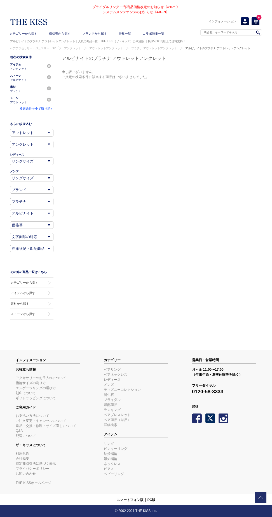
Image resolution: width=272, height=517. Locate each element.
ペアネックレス (115, 375)
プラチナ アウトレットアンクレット (154, 48)
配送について (26, 436)
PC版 (151, 500)
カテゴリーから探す (23, 33)
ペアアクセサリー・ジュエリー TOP (33, 48)
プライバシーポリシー (32, 469)
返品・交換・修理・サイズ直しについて (46, 426)
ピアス (109, 469)
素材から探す (20, 303)
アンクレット (72, 48)
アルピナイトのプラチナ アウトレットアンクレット (217, 48)
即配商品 (110, 405)
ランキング (112, 410)
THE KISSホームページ (33, 483)
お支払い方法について (32, 416)
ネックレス (112, 464)
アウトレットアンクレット (106, 48)
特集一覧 (125, 33)
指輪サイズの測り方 (31, 383)
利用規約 (22, 453)
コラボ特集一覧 (153, 33)
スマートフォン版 (130, 500)
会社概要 (22, 458)
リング (109, 444)
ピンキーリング (115, 449)
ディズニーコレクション (122, 390)
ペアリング (112, 370)
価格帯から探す (60, 33)
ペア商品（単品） (117, 420)
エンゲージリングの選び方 (36, 388)
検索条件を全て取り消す (36, 108)
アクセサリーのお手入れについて (41, 378)
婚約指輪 (110, 459)
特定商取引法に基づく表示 (36, 464)
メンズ (109, 385)
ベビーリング (114, 474)
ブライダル (112, 400)
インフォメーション (222, 21)
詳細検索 (110, 425)
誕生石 (109, 395)
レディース (112, 380)
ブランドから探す (94, 33)
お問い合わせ (26, 474)
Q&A (19, 431)
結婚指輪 (110, 454)
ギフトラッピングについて (36, 398)
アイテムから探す (23, 293)
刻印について (26, 393)
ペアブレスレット (117, 415)
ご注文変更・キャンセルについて (41, 421)
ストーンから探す (23, 314)
